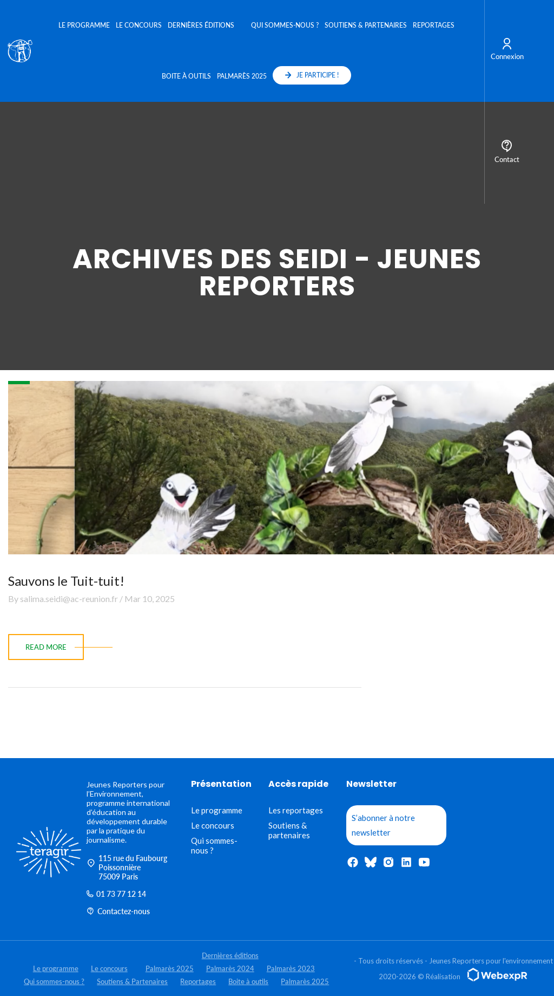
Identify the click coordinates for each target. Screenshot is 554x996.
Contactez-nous (118, 911)
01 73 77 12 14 (116, 893)
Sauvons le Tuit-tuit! (66, 580)
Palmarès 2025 (242, 76)
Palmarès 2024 (230, 968)
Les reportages (295, 810)
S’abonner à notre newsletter (383, 825)
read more (46, 647)
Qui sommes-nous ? (285, 25)
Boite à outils (186, 76)
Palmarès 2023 (291, 968)
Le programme (84, 25)
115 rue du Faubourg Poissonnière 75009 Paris (127, 867)
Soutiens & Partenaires (366, 25)
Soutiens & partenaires (289, 830)
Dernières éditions (201, 25)
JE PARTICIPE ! (312, 75)
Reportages (433, 25)
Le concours (139, 25)
